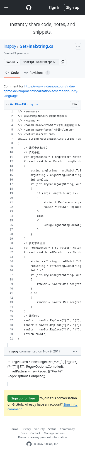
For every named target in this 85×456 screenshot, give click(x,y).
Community (67, 429)
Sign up (72, 7)
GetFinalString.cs (36, 46)
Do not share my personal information (42, 437)
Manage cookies (54, 433)
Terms (14, 429)
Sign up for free (23, 398)
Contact (35, 433)
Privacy (26, 429)
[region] (42, 225)
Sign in (55, 7)
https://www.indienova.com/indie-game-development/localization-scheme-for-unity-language (41, 91)
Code (12, 72)
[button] (62, 62)
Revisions (37, 72)
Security (39, 429)
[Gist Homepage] (29, 7)
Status (52, 429)
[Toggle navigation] (6, 7)
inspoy (10, 46)
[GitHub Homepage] (29, 444)
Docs (23, 433)
